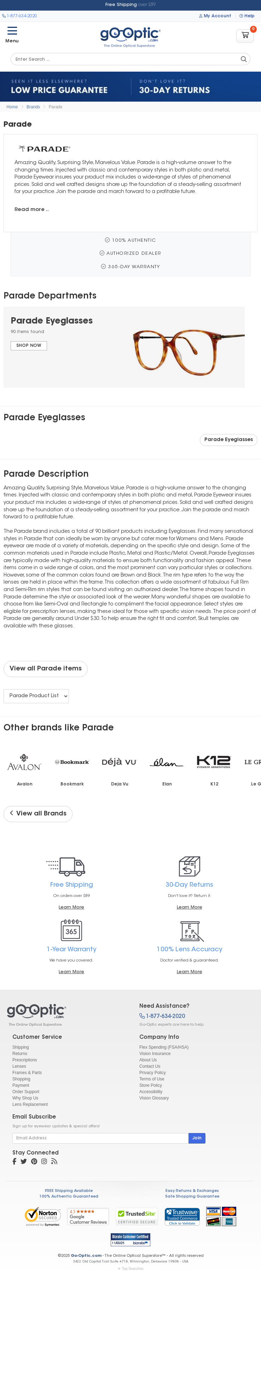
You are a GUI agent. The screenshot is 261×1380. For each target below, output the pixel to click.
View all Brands (38, 813)
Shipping (20, 1047)
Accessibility (150, 1091)
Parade (56, 106)
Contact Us (149, 1066)
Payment (20, 1085)
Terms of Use (151, 1079)
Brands (33, 106)
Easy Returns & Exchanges (192, 1191)
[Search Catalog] (244, 59)
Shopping (21, 1079)
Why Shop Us (25, 1098)
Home (12, 106)
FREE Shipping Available (69, 1191)
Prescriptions (24, 1059)
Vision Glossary (154, 1098)
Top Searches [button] (130, 1269)
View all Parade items (46, 669)
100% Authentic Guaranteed (68, 1197)
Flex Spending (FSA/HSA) (163, 1047)
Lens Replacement (30, 1104)
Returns (19, 1053)
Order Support (25, 1091)
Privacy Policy (152, 1072)
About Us (148, 1059)
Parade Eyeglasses (228, 440)
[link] (182, 1216)
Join (197, 1138)
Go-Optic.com (86, 1256)
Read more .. (31, 209)
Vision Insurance (155, 1053)
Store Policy (150, 1085)
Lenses (19, 1066)
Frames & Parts (27, 1072)
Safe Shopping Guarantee (192, 1197)
